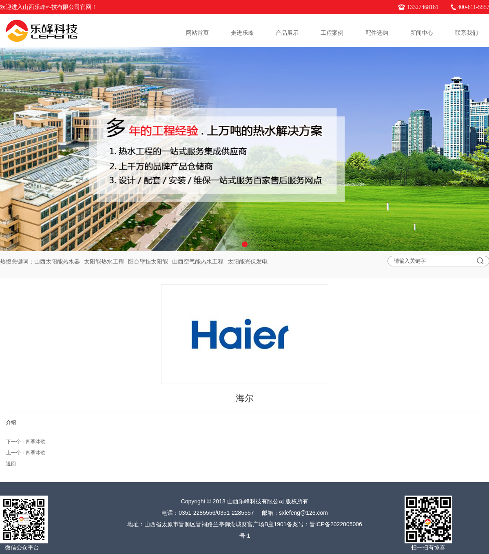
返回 (11, 464)
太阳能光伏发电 (248, 261)
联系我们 (466, 33)
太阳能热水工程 (104, 261)
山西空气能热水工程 (197, 261)
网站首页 (197, 33)
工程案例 (332, 33)
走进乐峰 (242, 33)
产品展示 (287, 33)
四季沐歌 (35, 442)
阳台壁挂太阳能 (148, 261)
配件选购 (376, 33)
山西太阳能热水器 (57, 261)
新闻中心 (421, 33)
